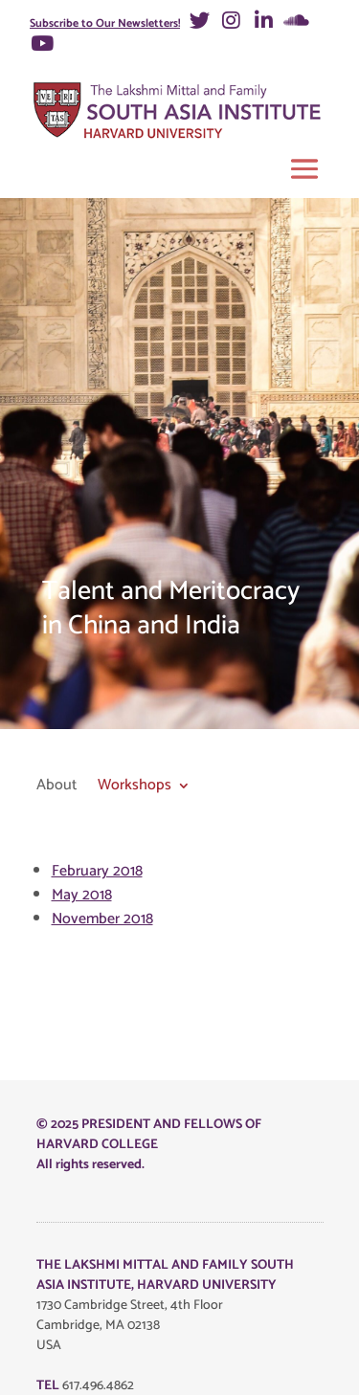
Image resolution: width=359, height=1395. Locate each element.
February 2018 (97, 871)
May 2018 (82, 895)
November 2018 (102, 919)
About (56, 787)
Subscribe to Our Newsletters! (105, 23)
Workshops (134, 787)
